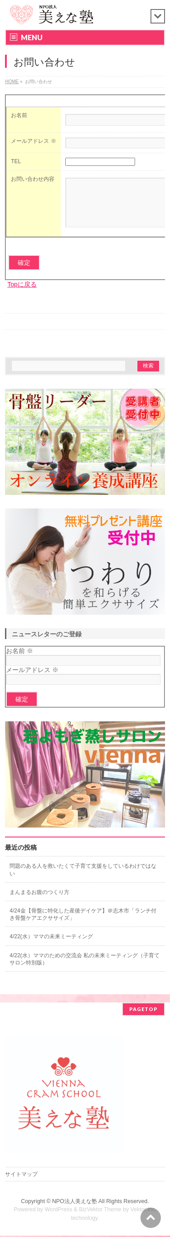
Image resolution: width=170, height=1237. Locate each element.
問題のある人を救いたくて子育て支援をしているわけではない (83, 879)
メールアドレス (33, 141)
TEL (16, 161)
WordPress (58, 1211)
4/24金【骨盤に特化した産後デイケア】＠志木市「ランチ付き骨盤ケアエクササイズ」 (83, 924)
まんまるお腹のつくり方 (39, 901)
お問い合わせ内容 (32, 179)
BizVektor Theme (100, 1211)
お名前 (19, 115)
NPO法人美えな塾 (74, 1202)
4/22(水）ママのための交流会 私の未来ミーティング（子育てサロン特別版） (85, 968)
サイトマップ (21, 1175)
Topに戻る (22, 293)
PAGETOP (143, 1010)
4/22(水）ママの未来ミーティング (51, 946)
